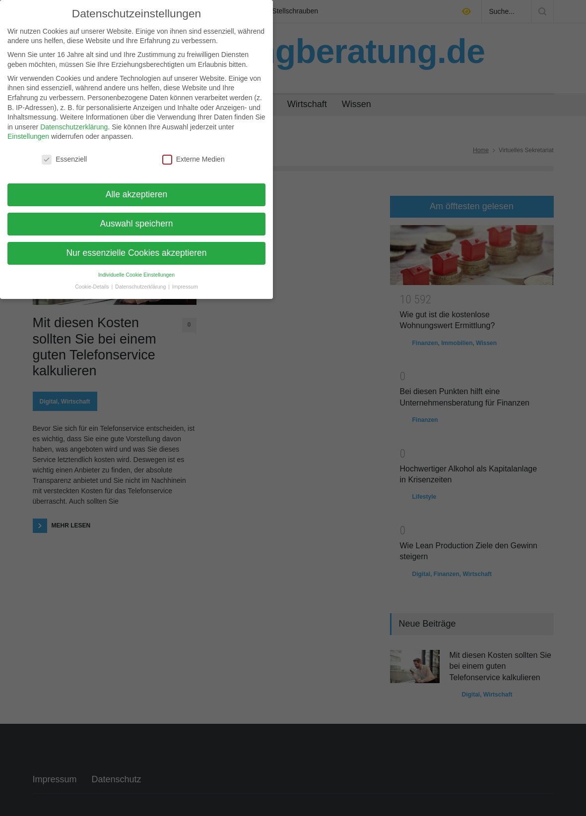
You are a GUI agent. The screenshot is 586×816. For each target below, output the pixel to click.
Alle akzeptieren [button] (137, 194)
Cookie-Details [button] (92, 286)
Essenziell (64, 159)
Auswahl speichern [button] (136, 223)
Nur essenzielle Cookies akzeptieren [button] (136, 252)
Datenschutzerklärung (74, 126)
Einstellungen (28, 136)
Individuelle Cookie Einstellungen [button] (136, 274)
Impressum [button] (185, 286)
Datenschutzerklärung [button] (141, 286)
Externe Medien (193, 159)
